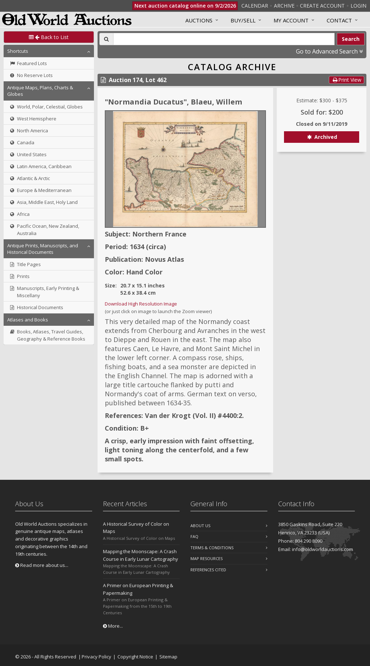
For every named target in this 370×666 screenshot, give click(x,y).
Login (358, 5)
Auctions (198, 20)
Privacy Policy (96, 656)
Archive (284, 5)
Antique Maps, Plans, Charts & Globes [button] (40, 90)
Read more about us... (41, 565)
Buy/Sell (243, 20)
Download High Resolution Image (141, 303)
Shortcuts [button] (17, 51)
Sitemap (168, 656)
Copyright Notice (135, 656)
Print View (346, 79)
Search (351, 38)
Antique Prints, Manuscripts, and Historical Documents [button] (42, 248)
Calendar (254, 5)
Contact (339, 20)
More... (113, 626)
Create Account (322, 5)
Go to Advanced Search (329, 51)
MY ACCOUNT (291, 20)
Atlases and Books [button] (27, 319)
